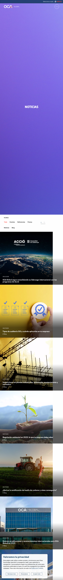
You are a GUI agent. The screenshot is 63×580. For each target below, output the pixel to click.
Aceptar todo (36, 574)
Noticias (6, 228)
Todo (5, 222)
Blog (13, 228)
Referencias (21, 222)
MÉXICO (58, 1)
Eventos (12, 222)
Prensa (30, 222)
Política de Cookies (37, 568)
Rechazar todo (12, 574)
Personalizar (24, 574)
